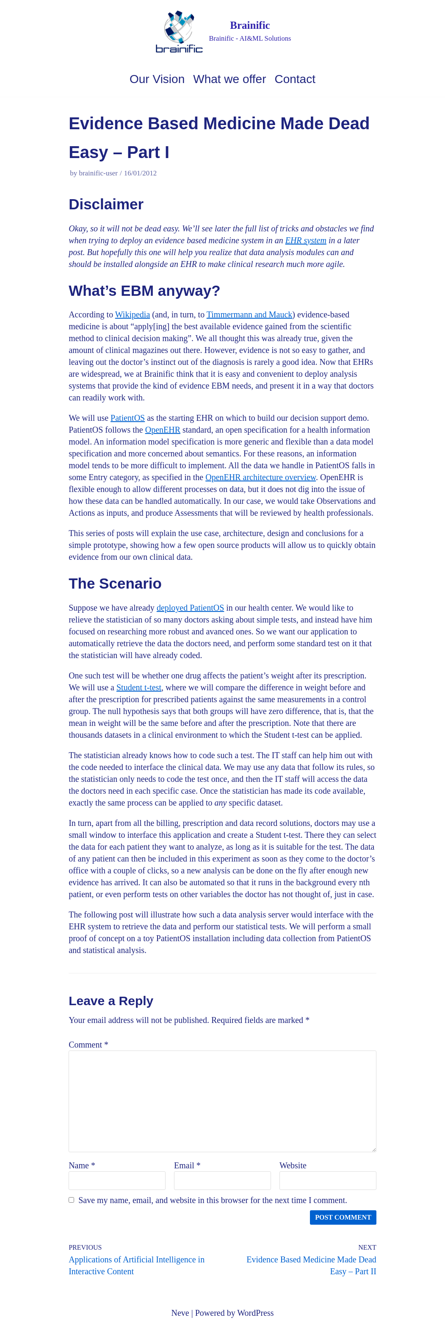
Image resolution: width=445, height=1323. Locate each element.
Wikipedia (132, 314)
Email (187, 1165)
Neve (180, 1312)
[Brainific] (222, 31)
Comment (88, 1044)
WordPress (255, 1312)
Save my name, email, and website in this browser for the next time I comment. (212, 1200)
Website (293, 1165)
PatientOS (128, 417)
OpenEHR (162, 429)
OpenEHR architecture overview (260, 477)
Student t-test (138, 687)
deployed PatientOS (190, 607)
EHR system (305, 240)
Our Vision (157, 79)
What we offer (229, 79)
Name (82, 1165)
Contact (294, 79)
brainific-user (98, 173)
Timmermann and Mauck (250, 314)
